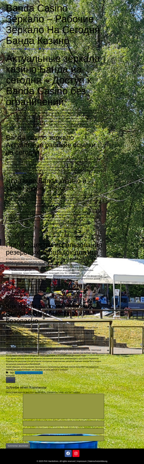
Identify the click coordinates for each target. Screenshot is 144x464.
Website (15, 438)
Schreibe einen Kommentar (52, 49)
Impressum (81, 461)
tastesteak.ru (20, 173)
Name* (16, 423)
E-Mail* (15, 431)
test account (30, 49)
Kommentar (13, 396)
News (10, 380)
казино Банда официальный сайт (29, 373)
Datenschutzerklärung (97, 461)
